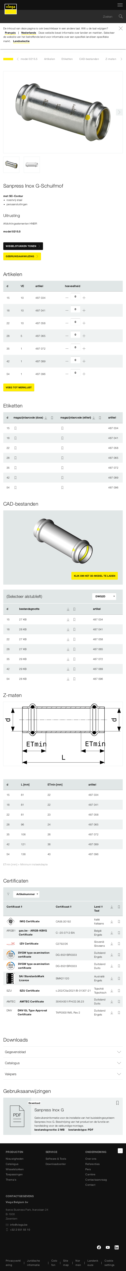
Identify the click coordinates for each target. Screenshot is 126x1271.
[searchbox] (60, 16)
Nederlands (28, 32)
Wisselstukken (15, 1169)
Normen (78, 1263)
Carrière (90, 1174)
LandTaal (97, 908)
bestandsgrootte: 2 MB (49, 1129)
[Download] (112, 907)
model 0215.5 (29, 59)
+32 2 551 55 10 (18, 1229)
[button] (63, 1051)
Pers (88, 1169)
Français (10, 32)
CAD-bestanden (89, 59)
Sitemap (66, 1263)
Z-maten (110, 59)
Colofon (54, 1263)
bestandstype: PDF (80, 1129)
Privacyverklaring (13, 1263)
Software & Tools (56, 1158)
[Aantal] (75, 296)
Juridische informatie (33, 1263)
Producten (14, 1152)
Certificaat (13, 906)
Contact (90, 1184)
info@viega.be (16, 1224)
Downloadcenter (56, 1164)
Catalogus (12, 1164)
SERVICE (51, 1152)
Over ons (90, 1158)
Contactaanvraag (96, 1179)
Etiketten (67, 59)
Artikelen (49, 59)
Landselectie (21, 41)
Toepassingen (14, 1174)
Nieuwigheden (15, 1158)
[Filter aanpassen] (104, 596)
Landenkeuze (92, 1263)
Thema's (11, 1179)
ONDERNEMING (95, 1152)
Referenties (92, 1164)
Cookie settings (109, 1263)
